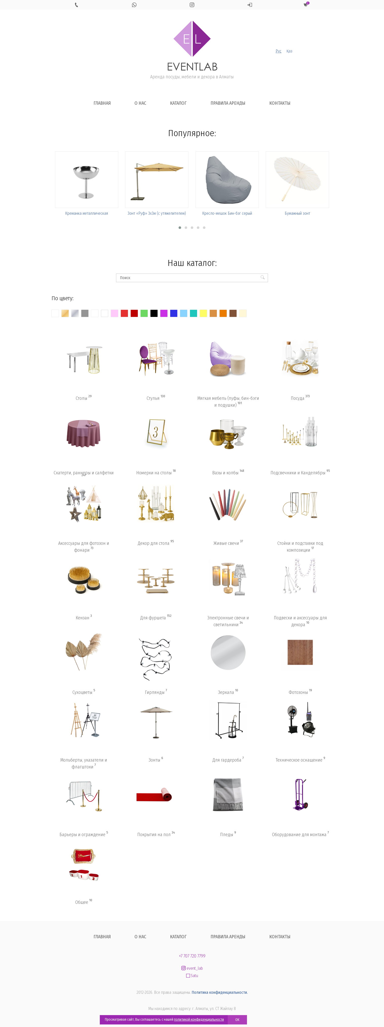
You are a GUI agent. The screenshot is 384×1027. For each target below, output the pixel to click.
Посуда (300, 398)
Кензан (84, 618)
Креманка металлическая (86, 213)
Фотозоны (300, 692)
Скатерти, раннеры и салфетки (84, 473)
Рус (278, 51)
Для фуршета (155, 618)
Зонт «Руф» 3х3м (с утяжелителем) (157, 213)
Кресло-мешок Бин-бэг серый (227, 213)
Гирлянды (156, 692)
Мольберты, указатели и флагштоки (83, 763)
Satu (192, 975)
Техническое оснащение (300, 760)
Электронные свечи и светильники (228, 621)
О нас (140, 103)
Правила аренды (227, 103)
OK (237, 1020)
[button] (180, 227)
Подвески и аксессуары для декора (300, 621)
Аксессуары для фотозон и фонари (83, 546)
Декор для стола (156, 543)
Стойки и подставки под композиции (300, 546)
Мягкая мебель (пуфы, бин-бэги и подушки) (228, 401)
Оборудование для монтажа (300, 834)
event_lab (192, 968)
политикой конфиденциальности (199, 1019)
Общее (83, 902)
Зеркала (228, 692)
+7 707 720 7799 (192, 956)
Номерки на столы (156, 473)
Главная (102, 103)
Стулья (156, 398)
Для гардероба (228, 760)
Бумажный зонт (297, 213)
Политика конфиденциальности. (220, 992)
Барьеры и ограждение (84, 834)
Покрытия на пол (156, 834)
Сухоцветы (83, 692)
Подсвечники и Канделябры (300, 473)
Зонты (156, 760)
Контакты (280, 103)
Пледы (228, 834)
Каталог (178, 103)
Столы (84, 398)
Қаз (289, 51)
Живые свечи (228, 543)
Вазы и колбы (228, 473)
